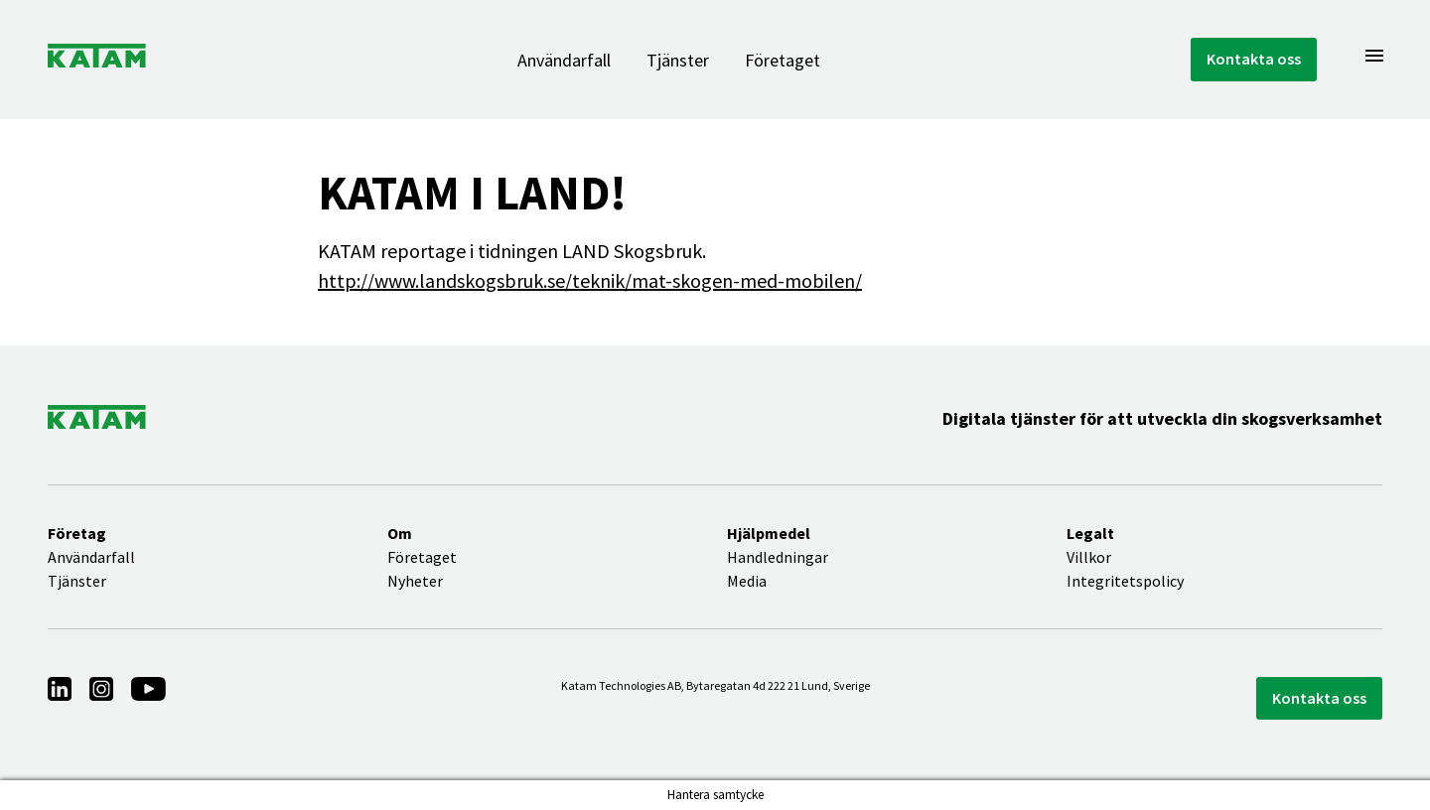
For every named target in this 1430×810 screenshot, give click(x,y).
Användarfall (564, 60)
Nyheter (415, 581)
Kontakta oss (1254, 58)
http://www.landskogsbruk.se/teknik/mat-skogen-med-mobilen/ (590, 280)
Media (747, 581)
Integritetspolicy (1125, 581)
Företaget (782, 60)
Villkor (1089, 557)
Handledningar (777, 557)
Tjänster (677, 60)
